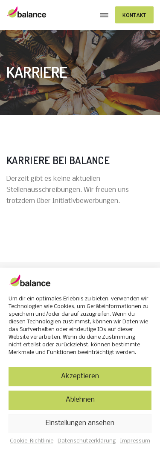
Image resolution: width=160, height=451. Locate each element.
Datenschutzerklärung (87, 441)
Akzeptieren (80, 376)
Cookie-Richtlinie (31, 441)
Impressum (135, 441)
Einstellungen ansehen (80, 423)
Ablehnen (80, 399)
